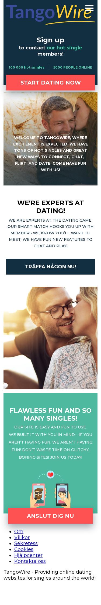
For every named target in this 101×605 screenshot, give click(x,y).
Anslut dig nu (50, 516)
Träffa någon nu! (50, 267)
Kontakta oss (30, 561)
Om (18, 532)
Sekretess (26, 543)
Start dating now (50, 82)
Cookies (23, 549)
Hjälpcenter (28, 555)
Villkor (22, 537)
